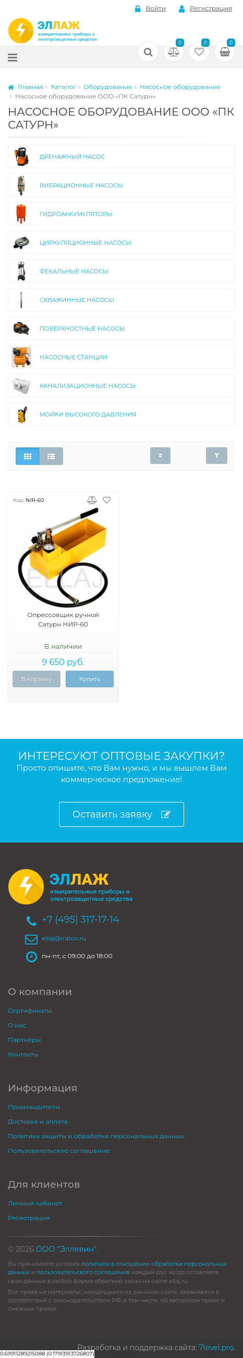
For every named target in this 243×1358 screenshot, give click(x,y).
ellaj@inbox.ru (64, 938)
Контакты (23, 1054)
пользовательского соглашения (83, 1272)
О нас (17, 1025)
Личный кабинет (35, 1203)
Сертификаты (30, 1010)
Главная (25, 87)
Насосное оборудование (180, 87)
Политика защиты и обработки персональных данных (96, 1136)
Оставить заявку (121, 814)
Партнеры (24, 1039)
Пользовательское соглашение (59, 1150)
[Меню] (12, 57)
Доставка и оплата (38, 1121)
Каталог (63, 87)
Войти (150, 8)
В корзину (36, 679)
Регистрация (205, 8)
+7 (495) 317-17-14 (80, 919)
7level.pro (216, 1347)
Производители (34, 1107)
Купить (89, 679)
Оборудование (107, 87)
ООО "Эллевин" (66, 1249)
